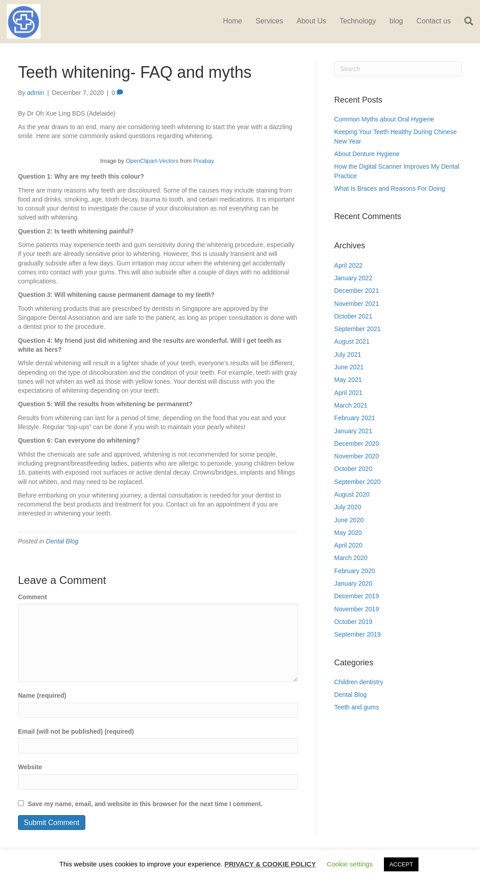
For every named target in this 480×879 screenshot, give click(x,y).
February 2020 (354, 570)
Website (30, 767)
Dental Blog (62, 541)
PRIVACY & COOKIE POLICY (270, 864)
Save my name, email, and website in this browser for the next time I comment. (145, 803)
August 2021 (352, 341)
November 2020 (356, 456)
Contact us (434, 21)
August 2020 (352, 494)
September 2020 (357, 481)
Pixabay (203, 160)
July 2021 (347, 354)
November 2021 (356, 303)
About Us (311, 21)
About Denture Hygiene (367, 153)
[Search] (465, 21)
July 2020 (347, 507)
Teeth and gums (356, 707)
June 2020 (348, 520)
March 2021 (350, 405)
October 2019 (353, 621)
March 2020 (350, 557)
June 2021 (348, 367)
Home (232, 21)
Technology (357, 21)
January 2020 (353, 583)
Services (269, 21)
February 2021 (354, 418)
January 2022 (353, 278)
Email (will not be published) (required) (76, 731)
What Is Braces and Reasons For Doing (389, 188)
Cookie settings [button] (350, 864)
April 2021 (348, 392)
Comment (32, 597)
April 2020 (348, 545)
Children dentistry (358, 682)
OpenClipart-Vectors (152, 160)
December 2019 (356, 596)
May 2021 (347, 379)
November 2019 (356, 609)
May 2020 (347, 532)
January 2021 (353, 431)
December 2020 (356, 443)
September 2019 (357, 634)
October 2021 (353, 316)
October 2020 (353, 468)
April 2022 (348, 265)
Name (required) (42, 695)
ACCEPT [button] (401, 864)
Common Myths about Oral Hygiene (384, 119)
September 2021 (357, 328)
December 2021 (356, 290)
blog (396, 21)
